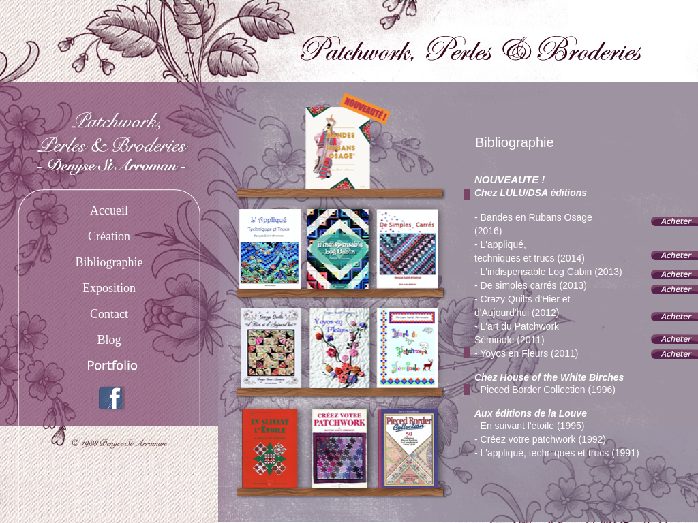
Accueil (109, 210)
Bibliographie (109, 262)
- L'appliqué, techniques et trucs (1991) (556, 452)
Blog (109, 340)
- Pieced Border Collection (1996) (545, 389)
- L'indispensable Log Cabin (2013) (548, 271)
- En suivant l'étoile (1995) (529, 425)
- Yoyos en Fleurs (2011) (526, 353)
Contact (109, 314)
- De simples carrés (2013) (530, 285)
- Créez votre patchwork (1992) (540, 439)
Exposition (109, 288)
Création (109, 236)
